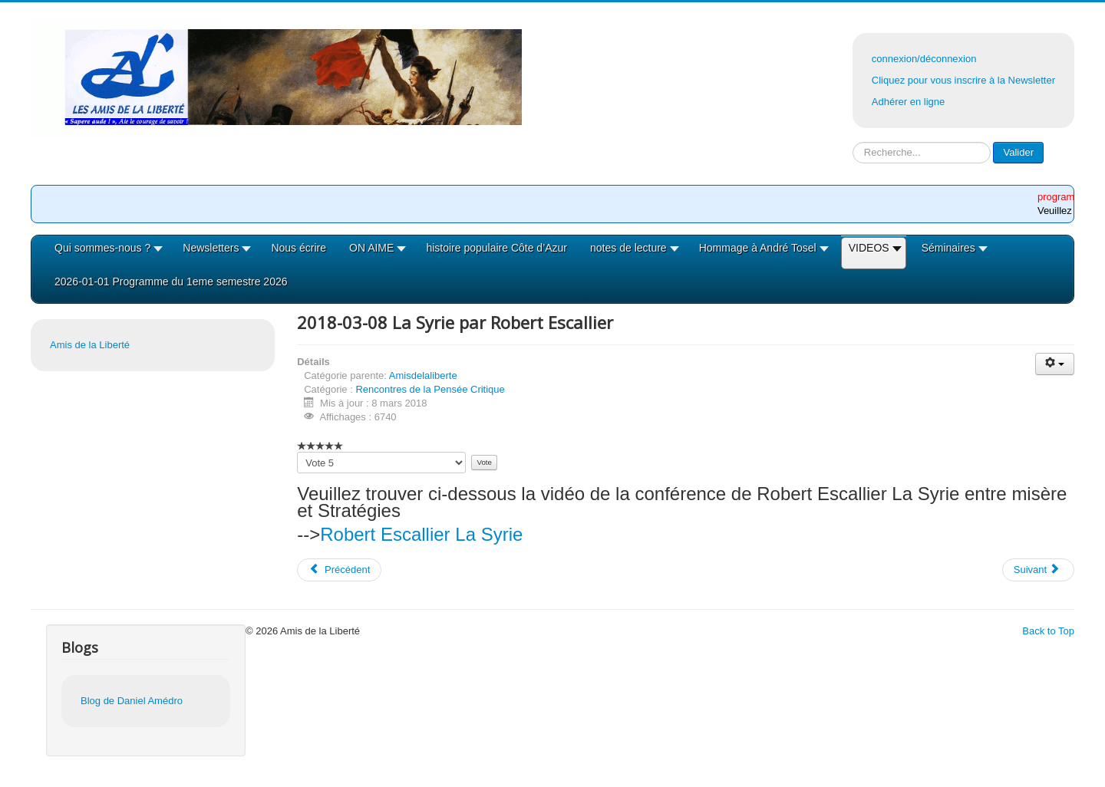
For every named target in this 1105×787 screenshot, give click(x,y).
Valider (1018, 152)
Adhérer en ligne (908, 101)
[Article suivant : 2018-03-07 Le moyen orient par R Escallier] (1038, 569)
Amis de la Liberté (90, 345)
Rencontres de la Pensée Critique (429, 389)
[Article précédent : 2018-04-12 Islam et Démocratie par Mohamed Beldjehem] (339, 569)
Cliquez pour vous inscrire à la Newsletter (963, 80)
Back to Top (1048, 631)
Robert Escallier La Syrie (421, 534)
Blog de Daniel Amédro (132, 700)
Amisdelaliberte (423, 375)
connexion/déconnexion (924, 58)
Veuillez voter (297, 452)
